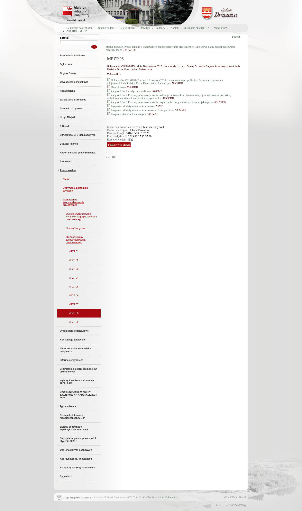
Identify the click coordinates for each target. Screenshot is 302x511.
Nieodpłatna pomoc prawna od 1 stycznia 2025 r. (78, 440)
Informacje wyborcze (70, 360)
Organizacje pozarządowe (73, 330)
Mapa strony (220, 27)
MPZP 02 (73, 260)
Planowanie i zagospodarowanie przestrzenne (72, 202)
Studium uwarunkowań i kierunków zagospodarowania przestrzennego (81, 217)
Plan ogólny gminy (75, 228)
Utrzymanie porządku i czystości (75, 189)
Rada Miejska (66, 90)
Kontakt (174, 27)
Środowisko (65, 161)
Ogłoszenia (64, 64)
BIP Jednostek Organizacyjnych (76, 135)
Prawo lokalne (66, 170)
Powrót (236, 36)
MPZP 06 (73, 295)
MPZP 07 (73, 304)
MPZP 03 (73, 269)
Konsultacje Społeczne (71, 339)
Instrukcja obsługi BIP (196, 27)
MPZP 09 (73, 322)
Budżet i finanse (67, 143)
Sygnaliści (64, 476)
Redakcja (160, 27)
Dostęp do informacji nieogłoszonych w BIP (72, 416)
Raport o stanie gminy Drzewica (77, 152)
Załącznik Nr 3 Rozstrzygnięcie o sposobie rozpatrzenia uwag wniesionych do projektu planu (162, 102)
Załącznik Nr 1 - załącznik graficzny (131, 91)
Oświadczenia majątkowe (72, 82)
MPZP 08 (73, 313)
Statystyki (145, 27)
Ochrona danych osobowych (74, 450)
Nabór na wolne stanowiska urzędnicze (74, 350)
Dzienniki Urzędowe (71, 108)
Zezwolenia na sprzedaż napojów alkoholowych (78, 370)
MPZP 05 (73, 286)
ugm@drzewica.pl (170, 497)
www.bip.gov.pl (76, 20)
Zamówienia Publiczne (71, 55)
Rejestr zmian (127, 27)
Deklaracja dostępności (79, 27)
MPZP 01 (73, 251)
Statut (66, 179)
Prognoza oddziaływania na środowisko (133, 106)
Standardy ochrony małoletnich (77, 467)
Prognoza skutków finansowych (128, 114)
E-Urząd (63, 126)
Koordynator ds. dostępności (75, 458)
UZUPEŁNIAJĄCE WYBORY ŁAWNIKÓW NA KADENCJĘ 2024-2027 (78, 395)
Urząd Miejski (66, 117)
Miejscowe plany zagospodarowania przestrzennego (74, 240)
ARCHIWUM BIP (76, 30)
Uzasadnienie (118, 87)
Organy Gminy (66, 73)
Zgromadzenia (66, 406)
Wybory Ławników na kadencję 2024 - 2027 (77, 382)
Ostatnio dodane (105, 27)
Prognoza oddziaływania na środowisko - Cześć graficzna (142, 110)
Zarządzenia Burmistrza (71, 99)
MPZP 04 (73, 277)
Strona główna (114, 46)
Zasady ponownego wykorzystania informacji (74, 428)
